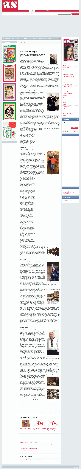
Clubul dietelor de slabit (68, 74)
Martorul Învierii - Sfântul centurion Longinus (26, 424)
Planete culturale (67, 97)
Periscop (65, 95)
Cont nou (66, 131)
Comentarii (56, 412)
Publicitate (48, 11)
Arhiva (32, 11)
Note (49, 412)
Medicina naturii (25, 13)
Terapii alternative (67, 113)
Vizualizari (40, 412)
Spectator (65, 104)
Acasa (64, 63)
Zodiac (64, 115)
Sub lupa (65, 111)
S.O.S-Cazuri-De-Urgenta (69, 99)
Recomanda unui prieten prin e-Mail (29, 448)
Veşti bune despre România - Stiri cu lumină (39, 424)
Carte (64, 69)
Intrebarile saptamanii (68, 84)
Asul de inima (6, 13)
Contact (63, 11)
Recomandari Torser (67, 200)
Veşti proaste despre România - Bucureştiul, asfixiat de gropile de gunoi (53, 425)
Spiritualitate (33, 13)
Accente (65, 65)
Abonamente (39, 11)
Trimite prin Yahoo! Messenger (28, 446)
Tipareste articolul (25, 451)
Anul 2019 (19, 38)
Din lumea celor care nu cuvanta (68, 77)
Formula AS (8, 38)
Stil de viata (66, 108)
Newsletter (56, 11)
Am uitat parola (74, 131)
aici (41, 459)
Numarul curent (24, 11)
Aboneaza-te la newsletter (27, 450)
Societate (35, 38)
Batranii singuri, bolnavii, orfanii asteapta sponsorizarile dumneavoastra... (70, 192)
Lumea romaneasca (15, 13)
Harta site (73, 467)
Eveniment (65, 79)
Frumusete (65, 82)
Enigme (39, 13)
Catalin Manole (24, 408)
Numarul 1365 (27, 38)
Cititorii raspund (66, 72)
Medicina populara (52, 13)
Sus (77, 467)
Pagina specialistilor (67, 93)
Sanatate (45, 13)
